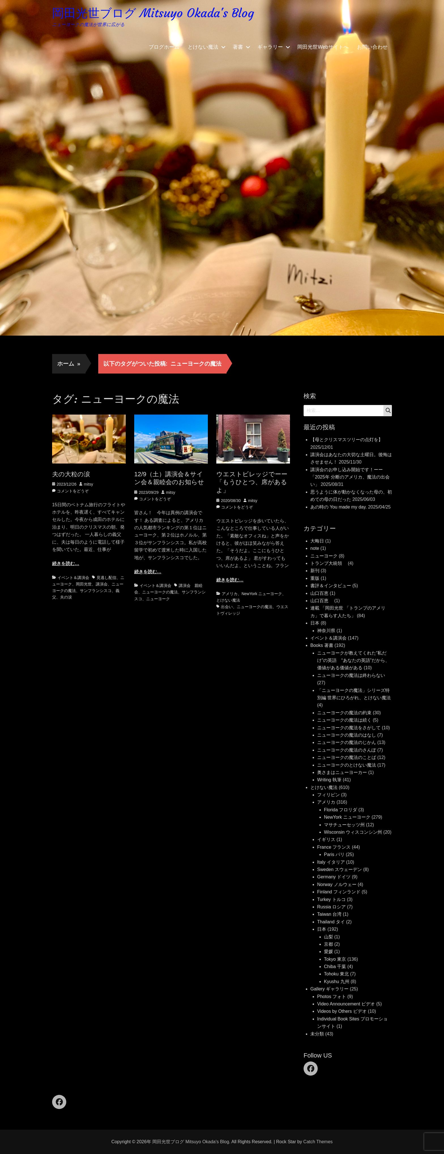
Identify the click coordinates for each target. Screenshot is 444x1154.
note (314, 548)
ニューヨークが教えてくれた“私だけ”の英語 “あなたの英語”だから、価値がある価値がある (353, 660)
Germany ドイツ (334, 876)
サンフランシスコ (96, 590)
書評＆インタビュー (330, 585)
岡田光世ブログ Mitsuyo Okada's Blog (158, 14)
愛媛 (328, 951)
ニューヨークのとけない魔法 (346, 765)
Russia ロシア (331, 906)
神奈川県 (326, 630)
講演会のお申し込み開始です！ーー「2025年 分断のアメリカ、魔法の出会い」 (350, 477)
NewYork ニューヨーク (262, 593)
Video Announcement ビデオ (346, 1003)
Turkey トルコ (331, 899)
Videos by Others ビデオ (342, 1011)
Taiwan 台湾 (329, 914)
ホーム (68, 364)
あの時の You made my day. (338, 507)
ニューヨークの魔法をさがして (349, 727)
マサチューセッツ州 (344, 824)
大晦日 (317, 541)
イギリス (326, 839)
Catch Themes (318, 1141)
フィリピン (328, 794)
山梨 (328, 936)
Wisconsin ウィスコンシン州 (353, 832)
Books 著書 (321, 645)
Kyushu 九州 (336, 981)
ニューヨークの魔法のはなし (346, 735)
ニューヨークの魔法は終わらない (351, 675)
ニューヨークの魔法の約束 (344, 712)
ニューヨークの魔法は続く (344, 720)
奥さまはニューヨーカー (342, 772)
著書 (238, 48)
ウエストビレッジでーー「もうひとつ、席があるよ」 (251, 482)
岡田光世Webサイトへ (323, 48)
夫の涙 (66, 597)
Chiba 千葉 (335, 966)
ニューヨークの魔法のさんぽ (346, 750)
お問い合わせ (372, 48)
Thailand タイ (331, 921)
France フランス (334, 847)
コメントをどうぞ (73, 491)
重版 (314, 578)
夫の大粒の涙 (71, 474)
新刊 (314, 570)
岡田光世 (84, 584)
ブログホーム (164, 48)
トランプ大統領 (328, 563)
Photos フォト (331, 996)
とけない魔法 (203, 48)
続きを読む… (65, 563)
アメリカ (230, 593)
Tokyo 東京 (335, 959)
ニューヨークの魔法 (160, 592)
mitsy (88, 484)
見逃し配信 (106, 577)
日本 (314, 623)
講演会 (102, 584)
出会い (227, 606)
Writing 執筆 (329, 779)
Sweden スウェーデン (339, 869)
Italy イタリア (331, 862)
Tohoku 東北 (336, 973)
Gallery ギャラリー (329, 988)
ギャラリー (270, 48)
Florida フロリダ (340, 809)
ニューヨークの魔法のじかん (346, 742)
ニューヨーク (158, 599)
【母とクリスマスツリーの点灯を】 (346, 439)
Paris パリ (334, 854)
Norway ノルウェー (337, 884)
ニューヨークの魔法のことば (346, 757)
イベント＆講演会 (73, 577)
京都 (328, 944)
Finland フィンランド (338, 891)
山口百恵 (319, 593)
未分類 (317, 1033)
